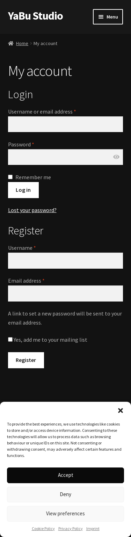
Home (22, 43)
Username (22, 247)
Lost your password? (32, 209)
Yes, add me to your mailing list (47, 339)
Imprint (93, 528)
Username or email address (42, 111)
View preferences (65, 513)
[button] (120, 410)
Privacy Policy (70, 528)
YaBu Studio (35, 16)
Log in (23, 189)
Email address (26, 280)
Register (26, 359)
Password (21, 144)
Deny (65, 494)
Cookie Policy (43, 528)
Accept (65, 475)
